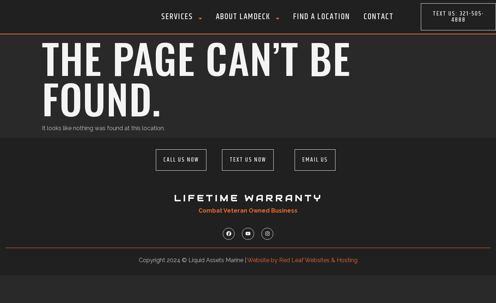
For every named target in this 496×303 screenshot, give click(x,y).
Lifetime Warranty (248, 224)
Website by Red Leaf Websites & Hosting (302, 287)
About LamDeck (247, 16)
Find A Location (321, 16)
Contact (379, 16)
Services (181, 16)
